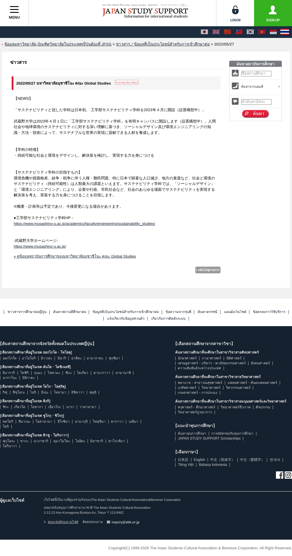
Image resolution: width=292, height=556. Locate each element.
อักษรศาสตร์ (187, 358)
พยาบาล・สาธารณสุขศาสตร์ (200, 383)
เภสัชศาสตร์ (187, 388)
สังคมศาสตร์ (260, 363)
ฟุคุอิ (92, 392)
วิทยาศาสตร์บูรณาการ (195, 412)
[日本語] (204, 32)
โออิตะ (80, 441)
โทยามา (60, 392)
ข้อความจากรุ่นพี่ (178, 312)
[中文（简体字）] (227, 32)
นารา (70, 407)
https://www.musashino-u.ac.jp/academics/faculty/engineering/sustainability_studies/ (84, 223)
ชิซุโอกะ (19, 392)
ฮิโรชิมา (64, 421)
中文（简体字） (222, 460)
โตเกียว (82, 373)
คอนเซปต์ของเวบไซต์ (61, 522)
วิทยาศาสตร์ (210, 388)
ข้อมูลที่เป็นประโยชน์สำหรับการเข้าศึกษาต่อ (126, 312)
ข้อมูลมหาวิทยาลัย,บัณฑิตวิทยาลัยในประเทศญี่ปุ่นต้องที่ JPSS (58, 44)
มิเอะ (44, 392)
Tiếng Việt (186, 465)
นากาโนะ (10, 378)
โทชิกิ (24, 373)
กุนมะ (38, 373)
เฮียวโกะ (54, 407)
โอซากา (37, 407)
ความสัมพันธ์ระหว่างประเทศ (199, 368)
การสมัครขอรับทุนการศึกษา (232, 433)
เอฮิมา (133, 421)
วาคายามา (87, 407)
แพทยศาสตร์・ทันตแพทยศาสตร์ (252, 383)
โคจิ (6, 426)
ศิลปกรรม (263, 407)
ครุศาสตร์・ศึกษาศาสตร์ (196, 407)
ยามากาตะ (95, 358)
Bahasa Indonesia (213, 465)
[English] (216, 32)
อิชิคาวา (77, 392)
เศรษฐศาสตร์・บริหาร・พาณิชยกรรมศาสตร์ (212, 363)
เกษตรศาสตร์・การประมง (197, 393)
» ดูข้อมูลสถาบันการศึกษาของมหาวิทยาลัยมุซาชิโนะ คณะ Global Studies (75, 256)
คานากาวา (101, 373)
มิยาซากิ (96, 441)
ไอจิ (33, 392)
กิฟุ (5, 392)
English (199, 460)
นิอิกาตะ (28, 378)
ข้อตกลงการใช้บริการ (269, 312)
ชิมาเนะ (24, 421)
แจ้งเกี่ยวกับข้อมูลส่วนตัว (126, 319)
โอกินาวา (10, 446)
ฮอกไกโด (10, 358)
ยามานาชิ (123, 373)
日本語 (183, 460)
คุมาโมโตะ (61, 441)
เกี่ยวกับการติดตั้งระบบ (168, 319)
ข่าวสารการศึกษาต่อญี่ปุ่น (27, 312)
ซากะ (24, 441)
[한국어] (250, 32)
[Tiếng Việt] (262, 32)
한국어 (275, 460)
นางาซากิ (41, 441)
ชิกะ (6, 407)
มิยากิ (62, 358)
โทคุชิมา (99, 421)
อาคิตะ (76, 358)
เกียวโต (19, 407)
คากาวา (117, 421)
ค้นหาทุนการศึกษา (192, 433)
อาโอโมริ (29, 358)
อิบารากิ (9, 373)
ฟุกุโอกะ (9, 441)
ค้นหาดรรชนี (207, 312)
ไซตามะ (54, 373)
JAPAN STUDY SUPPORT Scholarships (209, 438)
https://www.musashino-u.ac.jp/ (40, 246)
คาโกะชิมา (116, 441)
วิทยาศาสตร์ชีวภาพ (235, 407)
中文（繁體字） (252, 460)
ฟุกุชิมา (114, 358)
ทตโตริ (8, 421)
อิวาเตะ (46, 358)
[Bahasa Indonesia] (273, 32)
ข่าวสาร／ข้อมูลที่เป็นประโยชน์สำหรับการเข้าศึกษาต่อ (163, 44)
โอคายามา (44, 421)
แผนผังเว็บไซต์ (235, 312)
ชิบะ (68, 373)
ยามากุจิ (81, 421)
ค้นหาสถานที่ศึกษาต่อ (69, 312)
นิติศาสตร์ (233, 358)
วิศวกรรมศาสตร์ (238, 388)
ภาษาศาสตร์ (211, 358)
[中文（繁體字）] (238, 32)
